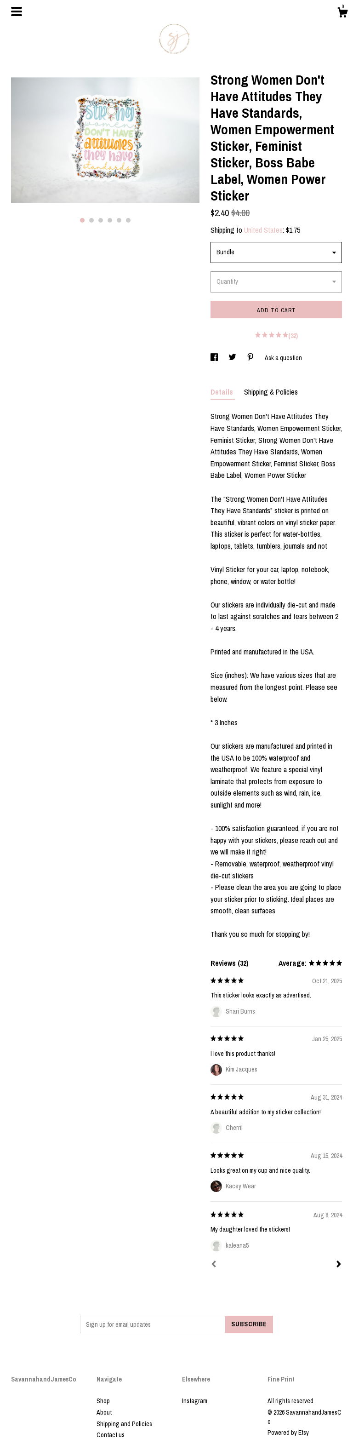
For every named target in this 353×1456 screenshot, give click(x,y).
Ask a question (283, 358)
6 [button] (128, 220)
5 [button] (119, 220)
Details (223, 392)
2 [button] (91, 220)
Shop (103, 1401)
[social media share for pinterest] (251, 358)
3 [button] (100, 220)
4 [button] (110, 220)
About (104, 1412)
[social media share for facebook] (215, 358)
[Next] (339, 1265)
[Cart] (342, 14)
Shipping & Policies (271, 392)
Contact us (111, 1435)
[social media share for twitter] (233, 358)
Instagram (194, 1401)
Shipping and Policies (124, 1424)
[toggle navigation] (16, 11)
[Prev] (214, 1265)
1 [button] (82, 220)
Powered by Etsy (288, 1432)
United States (263, 230)
